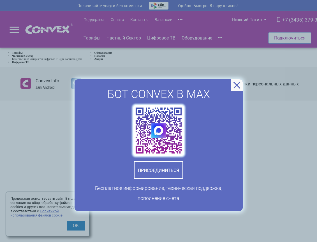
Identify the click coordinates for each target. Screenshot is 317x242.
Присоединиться (158, 170)
